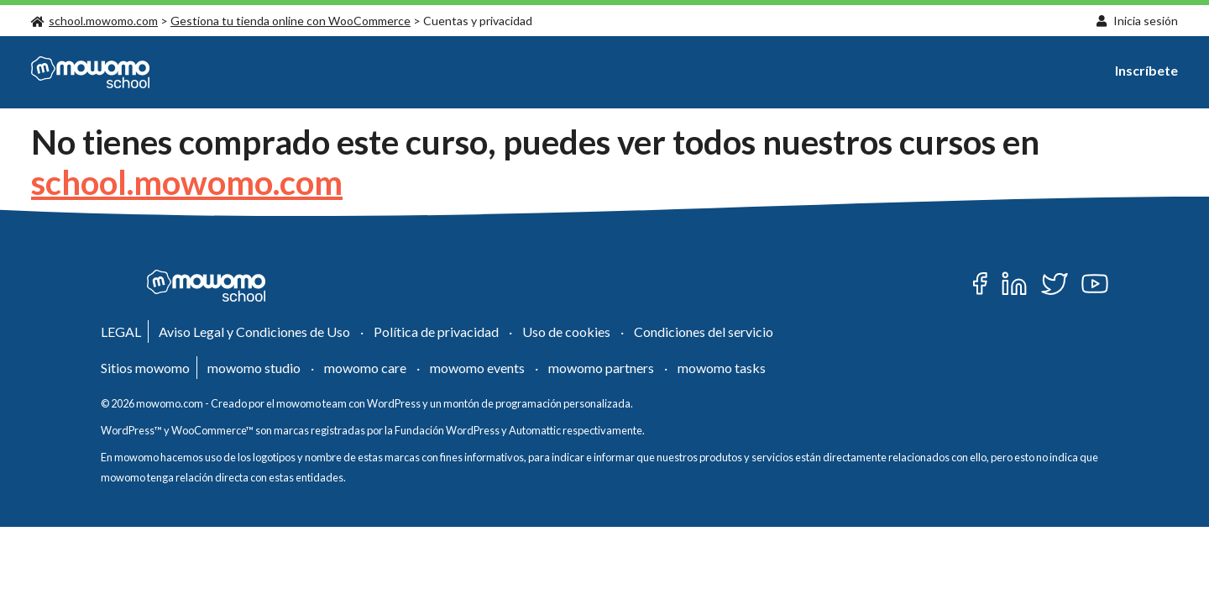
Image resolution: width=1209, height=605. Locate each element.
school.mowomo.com (94, 20)
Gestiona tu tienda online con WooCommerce (290, 20)
